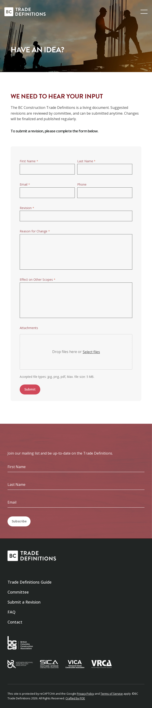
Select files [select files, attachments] (91, 352)
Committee (18, 592)
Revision (27, 208)
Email (25, 184)
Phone (82, 184)
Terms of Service (111, 694)
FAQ (11, 612)
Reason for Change (35, 231)
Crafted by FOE (75, 698)
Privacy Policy (85, 694)
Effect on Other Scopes (37, 279)
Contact (15, 622)
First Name (29, 161)
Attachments (29, 328)
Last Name (86, 161)
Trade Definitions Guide (30, 582)
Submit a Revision (24, 602)
